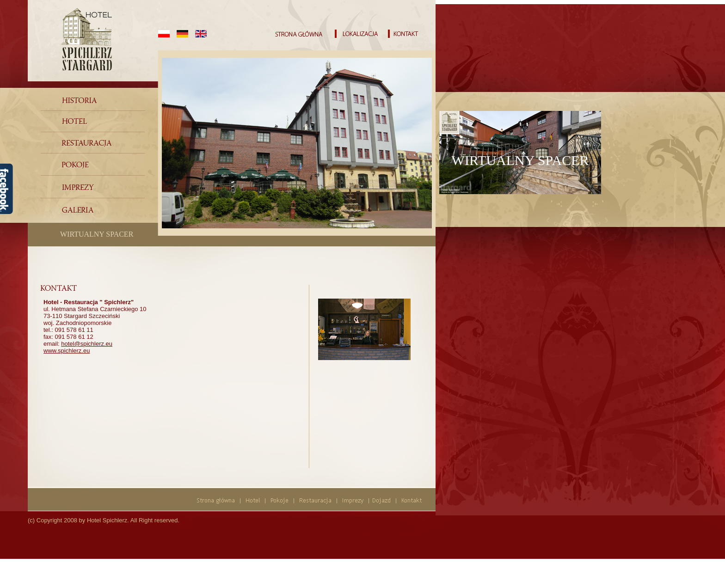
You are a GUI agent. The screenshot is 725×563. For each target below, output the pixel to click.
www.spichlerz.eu (66, 350)
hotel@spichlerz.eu (86, 343)
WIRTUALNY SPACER (96, 234)
